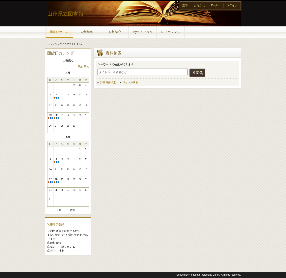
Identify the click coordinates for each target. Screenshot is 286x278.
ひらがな (199, 5)
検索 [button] (196, 72)
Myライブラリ (142, 32)
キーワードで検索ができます (116, 64)
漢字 (185, 5)
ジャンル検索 (130, 82)
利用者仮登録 (55, 224)
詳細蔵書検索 (108, 82)
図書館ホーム (59, 32)
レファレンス (170, 32)
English (215, 5)
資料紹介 (114, 32)
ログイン (232, 5)
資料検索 (87, 32)
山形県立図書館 (65, 14)
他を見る (83, 66)
